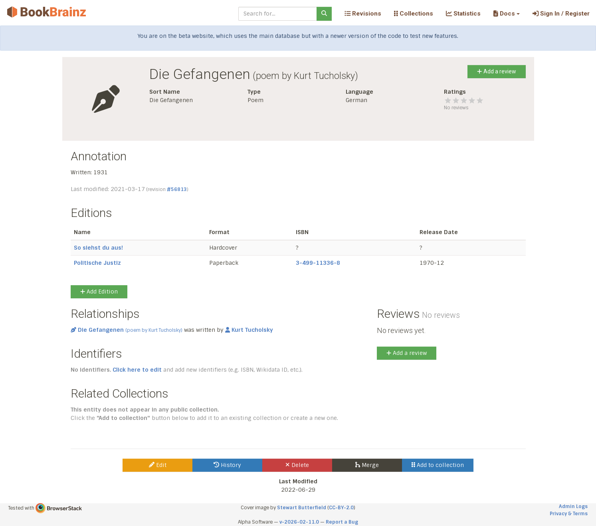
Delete (297, 465)
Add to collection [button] (438, 465)
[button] (506, 14)
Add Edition (99, 291)
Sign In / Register (561, 13)
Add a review (496, 71)
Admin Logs (573, 506)
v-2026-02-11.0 (299, 522)
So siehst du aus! (98, 247)
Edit (157, 465)
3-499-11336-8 (318, 262)
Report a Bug (342, 522)
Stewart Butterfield (301, 507)
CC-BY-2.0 (341, 507)
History (227, 465)
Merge (367, 465)
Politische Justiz (97, 262)
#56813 (177, 189)
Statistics (463, 13)
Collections (413, 13)
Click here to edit (137, 369)
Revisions (363, 13)
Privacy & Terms (569, 513)
